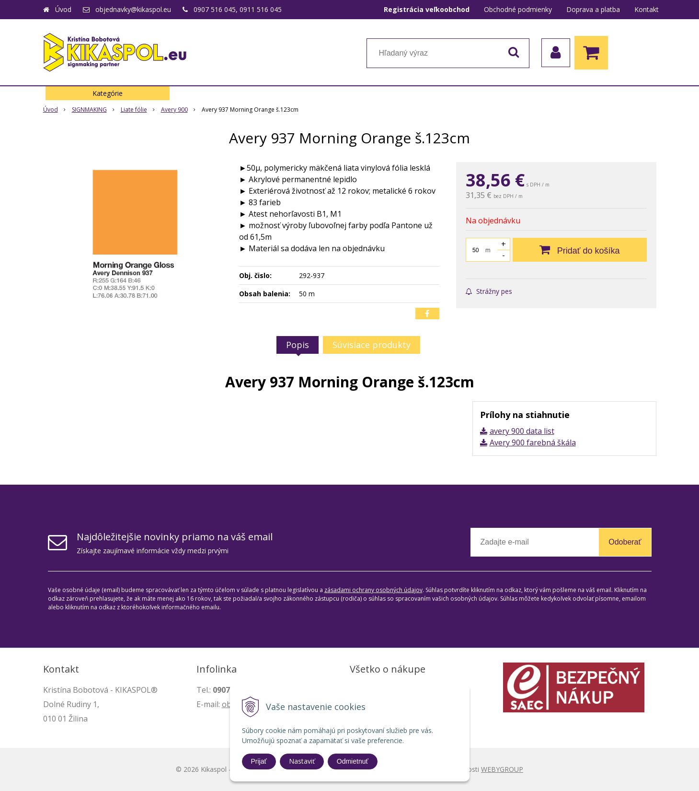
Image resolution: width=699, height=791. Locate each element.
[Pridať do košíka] (580, 250)
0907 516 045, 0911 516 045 (238, 9)
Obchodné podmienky (518, 9)
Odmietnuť (352, 761)
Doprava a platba (593, 9)
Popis (297, 344)
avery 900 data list (522, 431)
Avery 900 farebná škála (533, 442)
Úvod (63, 9)
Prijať (259, 761)
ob (226, 704)
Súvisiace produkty (371, 344)
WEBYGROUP (502, 769)
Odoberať (624, 542)
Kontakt (646, 9)
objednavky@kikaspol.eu (133, 9)
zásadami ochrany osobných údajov (373, 590)
